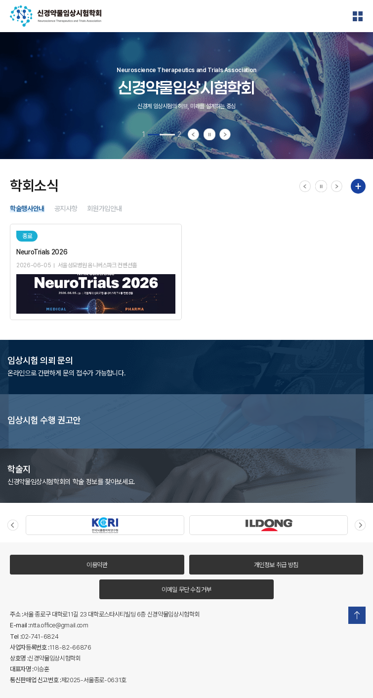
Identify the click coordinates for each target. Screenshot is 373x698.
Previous (12, 525)
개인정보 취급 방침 (276, 565)
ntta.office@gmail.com (59, 625)
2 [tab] (179, 134)
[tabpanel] (186, 95)
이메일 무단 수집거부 (186, 589)
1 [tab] (143, 134)
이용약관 (97, 565)
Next (360, 525)
